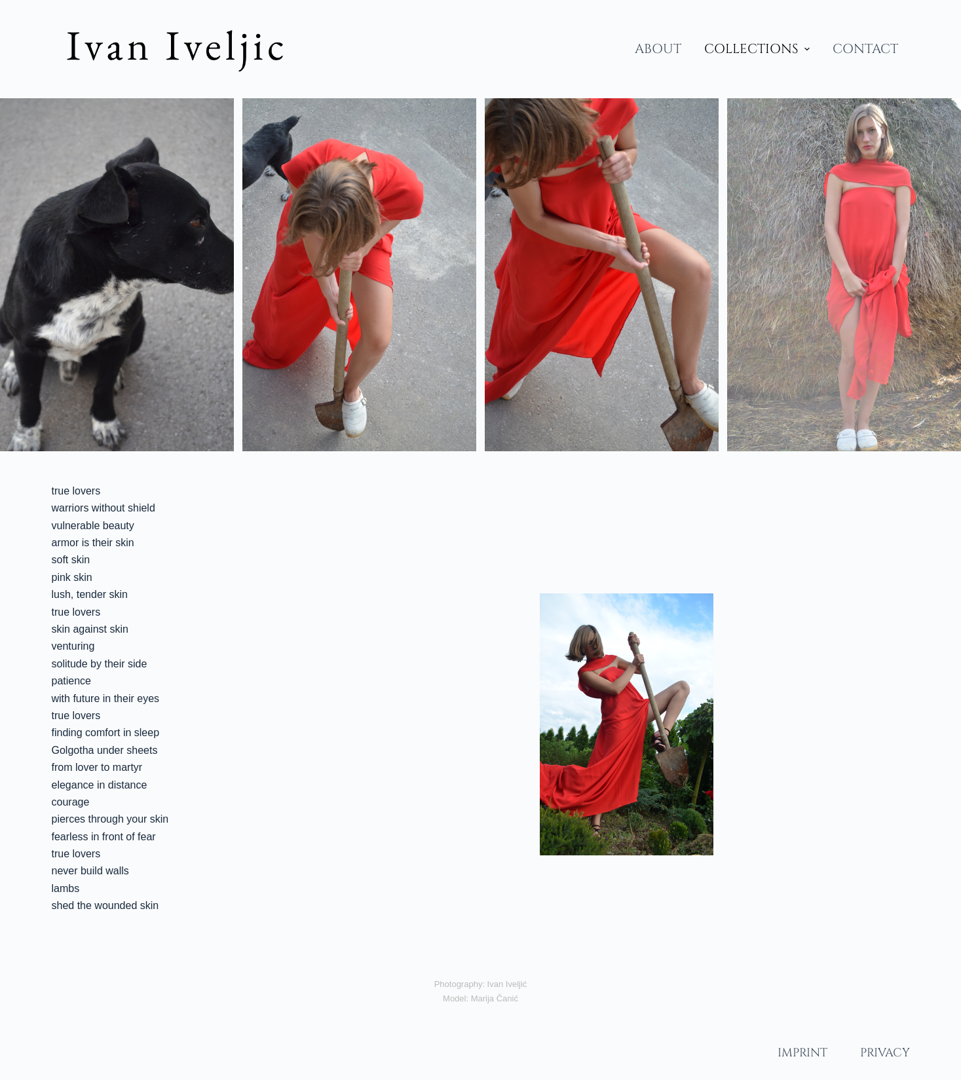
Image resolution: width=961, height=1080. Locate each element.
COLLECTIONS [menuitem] (758, 49)
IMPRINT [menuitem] (802, 1052)
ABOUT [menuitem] (658, 49)
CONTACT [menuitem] (865, 49)
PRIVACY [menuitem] (885, 1052)
